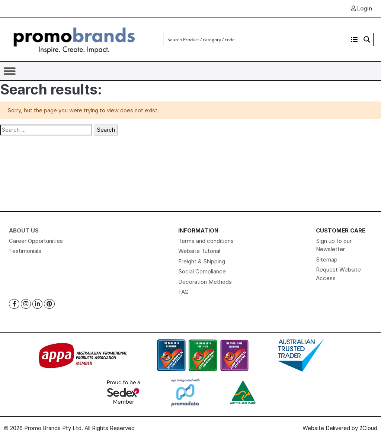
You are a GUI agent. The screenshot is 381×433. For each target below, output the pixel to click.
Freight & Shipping (201, 261)
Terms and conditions (206, 240)
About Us (24, 230)
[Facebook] (14, 304)
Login (361, 8)
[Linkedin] (37, 304)
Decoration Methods (205, 281)
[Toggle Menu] (10, 70)
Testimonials (25, 250)
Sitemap (326, 259)
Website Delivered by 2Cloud (339, 428)
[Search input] (256, 39)
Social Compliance (202, 271)
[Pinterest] (49, 304)
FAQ (183, 291)
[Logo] (74, 38)
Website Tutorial (199, 250)
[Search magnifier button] (367, 39)
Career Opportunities (36, 240)
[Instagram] (26, 304)
